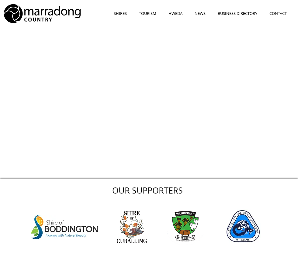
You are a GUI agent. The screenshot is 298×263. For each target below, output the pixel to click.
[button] (120, 13)
